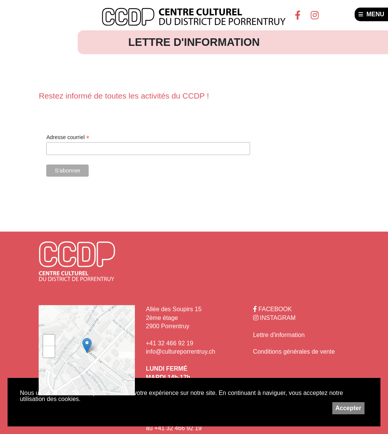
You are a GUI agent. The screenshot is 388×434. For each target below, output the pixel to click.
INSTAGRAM (274, 318)
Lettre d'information (279, 335)
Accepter (348, 408)
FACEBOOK (272, 309)
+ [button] (49, 340)
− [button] (49, 351)
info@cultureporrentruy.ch (180, 351)
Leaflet (126, 355)
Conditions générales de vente (294, 351)
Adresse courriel (67, 137)
